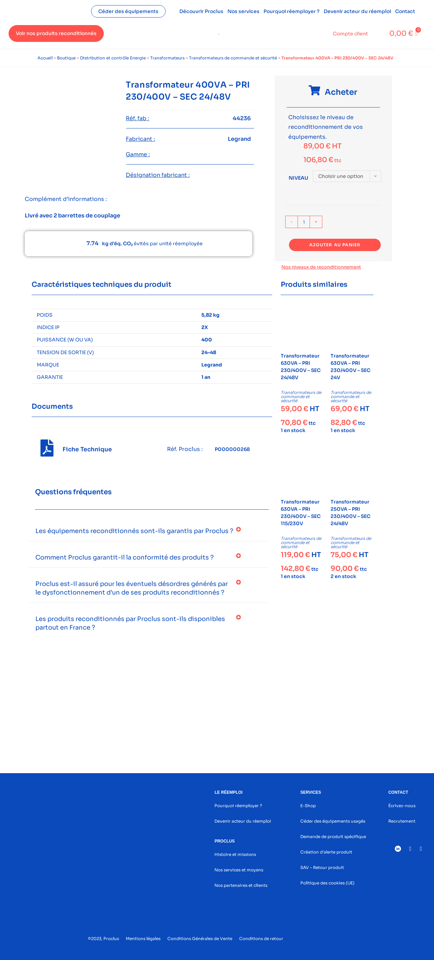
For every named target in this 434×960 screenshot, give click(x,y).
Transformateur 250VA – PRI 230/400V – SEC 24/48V (350, 513)
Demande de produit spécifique (333, 836)
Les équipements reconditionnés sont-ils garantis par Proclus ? (134, 531)
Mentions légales (143, 938)
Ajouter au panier (334, 244)
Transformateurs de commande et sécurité (233, 57)
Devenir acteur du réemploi (357, 11)
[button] (148, 531)
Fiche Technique (87, 449)
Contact (405, 11)
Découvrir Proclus (201, 11)
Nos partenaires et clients (240, 885)
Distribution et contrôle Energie (113, 57)
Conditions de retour (261, 938)
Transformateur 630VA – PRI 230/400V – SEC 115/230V (301, 513)
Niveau (298, 178)
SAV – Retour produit (322, 867)
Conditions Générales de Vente (199, 938)
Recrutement (401, 821)
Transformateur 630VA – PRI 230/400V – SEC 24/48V (301, 367)
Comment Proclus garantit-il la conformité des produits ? (124, 557)
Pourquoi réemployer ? (292, 11)
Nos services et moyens (238, 869)
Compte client (350, 34)
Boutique (66, 57)
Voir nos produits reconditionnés (56, 33)
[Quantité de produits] (304, 222)
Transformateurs (167, 57)
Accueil (45, 57)
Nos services (243, 11)
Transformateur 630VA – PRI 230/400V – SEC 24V (350, 367)
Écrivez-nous (401, 805)
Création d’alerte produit (326, 852)
